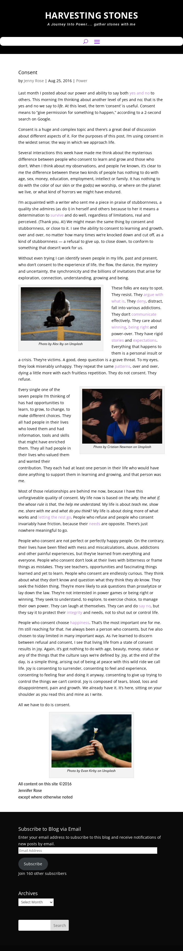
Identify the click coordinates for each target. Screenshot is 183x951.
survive (57, 215)
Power (81, 80)
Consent (27, 72)
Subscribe (33, 863)
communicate (143, 314)
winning (118, 327)
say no (145, 605)
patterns (122, 366)
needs (94, 523)
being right (138, 327)
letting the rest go (54, 517)
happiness (79, 622)
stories (117, 340)
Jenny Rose (34, 80)
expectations (144, 340)
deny (141, 301)
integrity (74, 612)
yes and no (140, 93)
